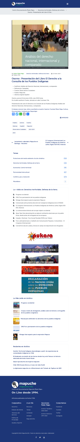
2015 (14, 133)
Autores (22, 122)
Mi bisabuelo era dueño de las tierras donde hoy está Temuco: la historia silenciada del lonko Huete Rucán (36, 357)
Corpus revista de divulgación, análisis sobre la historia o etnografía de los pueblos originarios (43, 312)
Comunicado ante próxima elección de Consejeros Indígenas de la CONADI (39, 203)
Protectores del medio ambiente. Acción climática (40, 158)
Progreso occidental (22, 194)
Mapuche (29, 126)
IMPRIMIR (64, 117)
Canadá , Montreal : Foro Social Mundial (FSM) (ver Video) (34, 218)
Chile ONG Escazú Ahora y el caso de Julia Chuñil (29, 365)
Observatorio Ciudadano (19, 129)
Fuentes (29, 122)
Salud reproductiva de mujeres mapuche (26, 361)
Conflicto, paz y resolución (40, 177)
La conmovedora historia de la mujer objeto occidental (33, 210)
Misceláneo (40, 181)
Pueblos (15, 122)
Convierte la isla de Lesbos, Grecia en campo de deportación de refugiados (39, 226)
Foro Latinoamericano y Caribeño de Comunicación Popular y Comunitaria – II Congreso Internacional (40, 222)
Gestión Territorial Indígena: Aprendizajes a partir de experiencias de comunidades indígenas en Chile (35, 352)
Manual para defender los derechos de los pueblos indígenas (40, 319)
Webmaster (51, 433)
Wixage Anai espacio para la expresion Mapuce (30, 200)
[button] (67, 4)
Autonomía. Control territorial (40, 167)
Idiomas (15, 126)
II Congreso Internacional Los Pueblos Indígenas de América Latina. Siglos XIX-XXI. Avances (41, 207)
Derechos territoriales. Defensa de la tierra (37, 73)
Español (22, 126)
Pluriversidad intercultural (40, 172)
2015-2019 (31, 129)
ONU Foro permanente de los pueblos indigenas (31, 197)
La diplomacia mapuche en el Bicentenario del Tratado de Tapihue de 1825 (37, 368)
